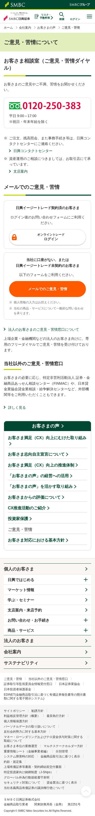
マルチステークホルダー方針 (63, 746)
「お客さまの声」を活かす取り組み (40, 486)
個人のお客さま (19, 569)
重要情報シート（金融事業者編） (26, 751)
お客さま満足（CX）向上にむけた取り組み (47, 438)
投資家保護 (18, 518)
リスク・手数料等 (45, 16)
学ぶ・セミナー (21, 600)
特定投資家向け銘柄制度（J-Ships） (28, 772)
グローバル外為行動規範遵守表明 (26, 777)
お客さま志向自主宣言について (36, 454)
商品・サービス (21, 630)
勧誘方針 (37, 711)
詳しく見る (17, 407)
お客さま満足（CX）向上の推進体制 (41, 465)
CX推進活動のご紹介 (27, 508)
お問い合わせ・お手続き (28, 620)
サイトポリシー (14, 711)
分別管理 (62, 751)
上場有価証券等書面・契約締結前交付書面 (33, 767)
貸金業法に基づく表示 (62, 782)
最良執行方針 (56, 716)
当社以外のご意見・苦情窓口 (48, 679)
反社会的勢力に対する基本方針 (25, 731)
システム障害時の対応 (19, 756)
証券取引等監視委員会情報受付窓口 (28, 684)
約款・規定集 (13, 762)
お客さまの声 (45, 426)
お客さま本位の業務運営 (20, 746)
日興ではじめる (21, 580)
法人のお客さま (19, 640)
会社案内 (12, 652)
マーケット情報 (21, 590)
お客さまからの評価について (34, 497)
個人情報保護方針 (16, 721)
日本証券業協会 (69, 684)
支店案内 (20, 171)
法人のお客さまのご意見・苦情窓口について (43, 329)
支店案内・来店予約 (25, 610)
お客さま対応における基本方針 (36, 540)
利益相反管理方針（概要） (22, 716)
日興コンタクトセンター (32, 151)
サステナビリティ (21, 663)
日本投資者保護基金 (17, 689)
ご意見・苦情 (13, 679)
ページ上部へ (86, 791)
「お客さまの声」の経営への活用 (38, 476)
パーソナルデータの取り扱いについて (29, 726)
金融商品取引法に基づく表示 (60, 756)
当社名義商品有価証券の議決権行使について (34, 788)
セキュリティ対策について (22, 782)
